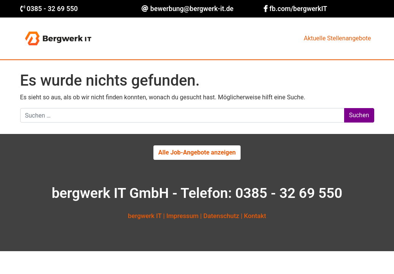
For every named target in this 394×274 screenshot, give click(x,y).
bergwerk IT (144, 216)
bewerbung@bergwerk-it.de (191, 9)
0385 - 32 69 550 (52, 9)
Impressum (182, 216)
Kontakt (255, 216)
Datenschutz (221, 216)
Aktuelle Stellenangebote (337, 38)
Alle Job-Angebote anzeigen (197, 152)
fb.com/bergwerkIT (298, 9)
